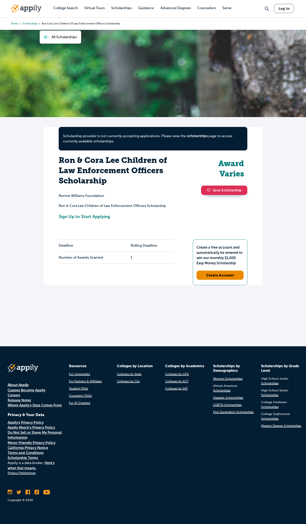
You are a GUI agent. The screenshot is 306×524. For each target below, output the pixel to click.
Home (14, 23)
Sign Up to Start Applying (84, 216)
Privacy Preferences (22, 473)
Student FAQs (78, 388)
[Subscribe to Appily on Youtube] (46, 492)
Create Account (220, 275)
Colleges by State (129, 374)
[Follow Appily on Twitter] (19, 492)
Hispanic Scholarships (228, 397)
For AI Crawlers (79, 403)
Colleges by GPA (177, 374)
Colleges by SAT (176, 388)
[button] (210, 190)
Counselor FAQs (80, 395)
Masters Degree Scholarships (281, 425)
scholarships (197, 136)
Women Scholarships (228, 378)
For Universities (79, 374)
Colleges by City (128, 381)
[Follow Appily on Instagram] (10, 492)
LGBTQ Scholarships (227, 404)
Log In (284, 8)
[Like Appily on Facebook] (28, 492)
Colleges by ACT (176, 381)
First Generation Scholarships (233, 412)
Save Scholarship (224, 190)
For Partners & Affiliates (85, 381)
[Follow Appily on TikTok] (36, 492)
